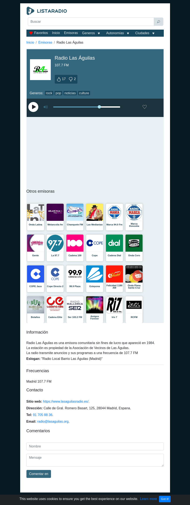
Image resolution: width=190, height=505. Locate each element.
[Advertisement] (95, 36)
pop (58, 93)
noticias (70, 93)
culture (84, 93)
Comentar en (38, 474)
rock (49, 93)
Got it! (165, 499)
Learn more (148, 499)
